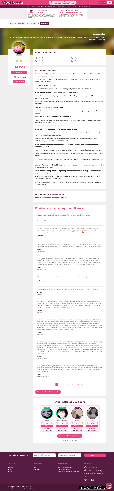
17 (82, 385)
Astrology (33, 23)
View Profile (47, 428)
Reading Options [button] (50, 6)
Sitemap (31, 489)
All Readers (21, 23)
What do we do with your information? (69, 471)
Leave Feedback (19, 82)
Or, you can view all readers (69, 440)
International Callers (22, 489)
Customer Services (84, 6)
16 (78, 385)
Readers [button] (26, 6)
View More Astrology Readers (69, 436)
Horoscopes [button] (61, 6)
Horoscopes (11, 473)
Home (11, 23)
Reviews (75, 6)
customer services (88, 472)
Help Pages (36, 469)
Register (102, 2)
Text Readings (36, 6)
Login (109, 2)
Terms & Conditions (64, 469)
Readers (10, 469)
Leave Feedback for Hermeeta (48, 392)
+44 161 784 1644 (40, 13)
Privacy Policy (62, 466)
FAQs (34, 467)
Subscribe (95, 455)
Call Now (18, 72)
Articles (69, 6)
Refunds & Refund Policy (65, 467)
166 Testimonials (19, 77)
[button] (109, 486)
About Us (10, 467)
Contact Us (36, 466)
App (42, 6)
